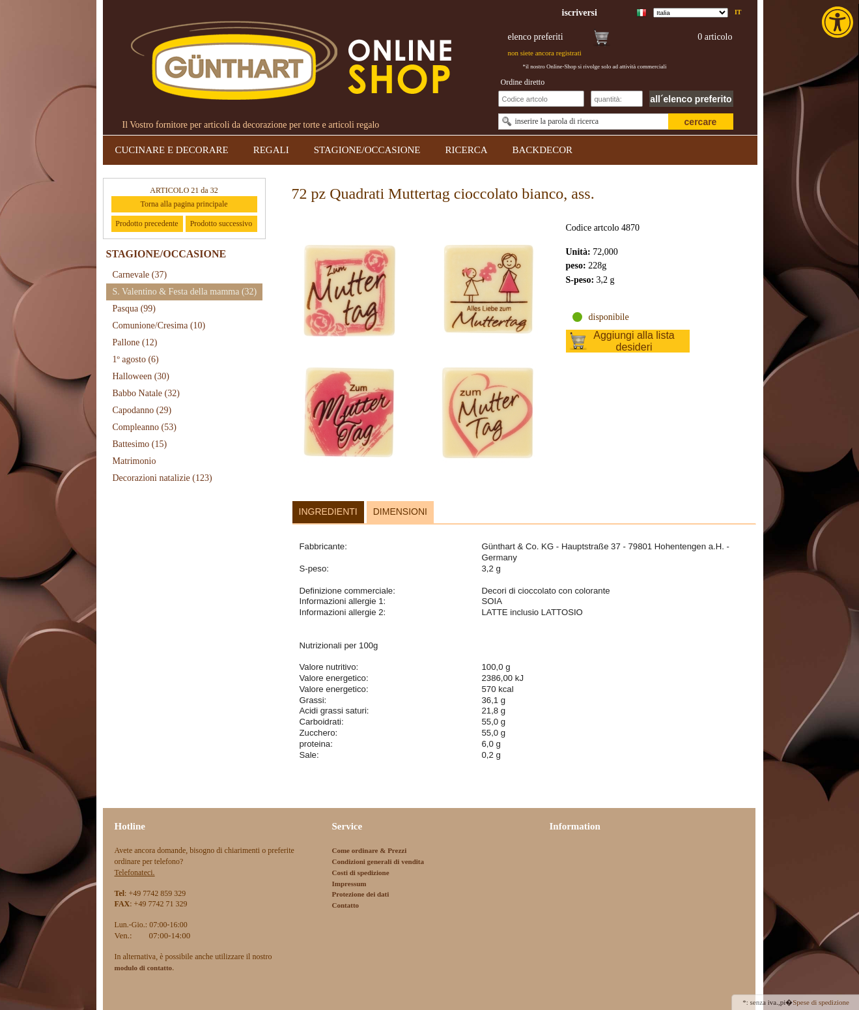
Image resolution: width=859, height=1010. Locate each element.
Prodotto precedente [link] (146, 223)
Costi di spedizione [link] (360, 872)
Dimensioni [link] (400, 511)
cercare (700, 122)
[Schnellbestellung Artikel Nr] (541, 99)
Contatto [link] (345, 905)
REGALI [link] (271, 150)
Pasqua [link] (134, 308)
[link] (839, 22)
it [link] (738, 12)
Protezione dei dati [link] (360, 894)
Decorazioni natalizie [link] (162, 478)
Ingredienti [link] (328, 511)
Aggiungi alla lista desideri (634, 341)
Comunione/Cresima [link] (159, 325)
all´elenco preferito (690, 99)
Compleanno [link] (144, 427)
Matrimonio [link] (134, 461)
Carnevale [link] (140, 275)
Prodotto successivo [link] (221, 223)
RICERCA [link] (466, 150)
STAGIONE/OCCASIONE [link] (367, 150)
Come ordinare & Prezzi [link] (369, 850)
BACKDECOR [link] (543, 150)
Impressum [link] (349, 883)
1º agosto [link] (136, 359)
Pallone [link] (135, 342)
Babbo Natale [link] (146, 393)
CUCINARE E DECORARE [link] (172, 150)
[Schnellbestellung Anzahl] (617, 99)
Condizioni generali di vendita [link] (378, 861)
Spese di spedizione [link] (821, 1002)
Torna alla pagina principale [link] (183, 204)
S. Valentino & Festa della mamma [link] (185, 291)
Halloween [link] (141, 376)
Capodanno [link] (142, 410)
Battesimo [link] (140, 444)
